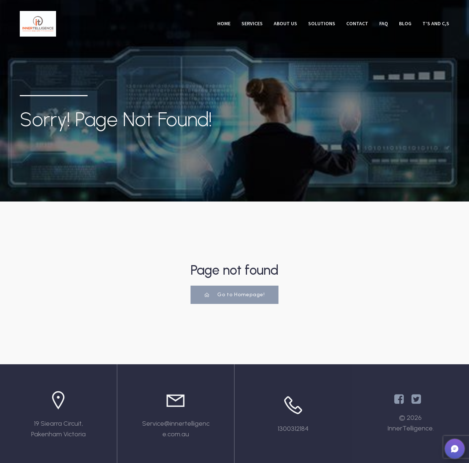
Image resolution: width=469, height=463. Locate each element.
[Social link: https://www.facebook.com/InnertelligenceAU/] (401, 399)
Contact (357, 23)
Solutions (321, 23)
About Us (285, 23)
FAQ (383, 23)
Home (223, 23)
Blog (405, 23)
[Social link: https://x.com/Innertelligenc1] (419, 399)
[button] (454, 448)
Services (252, 23)
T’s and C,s (435, 23)
